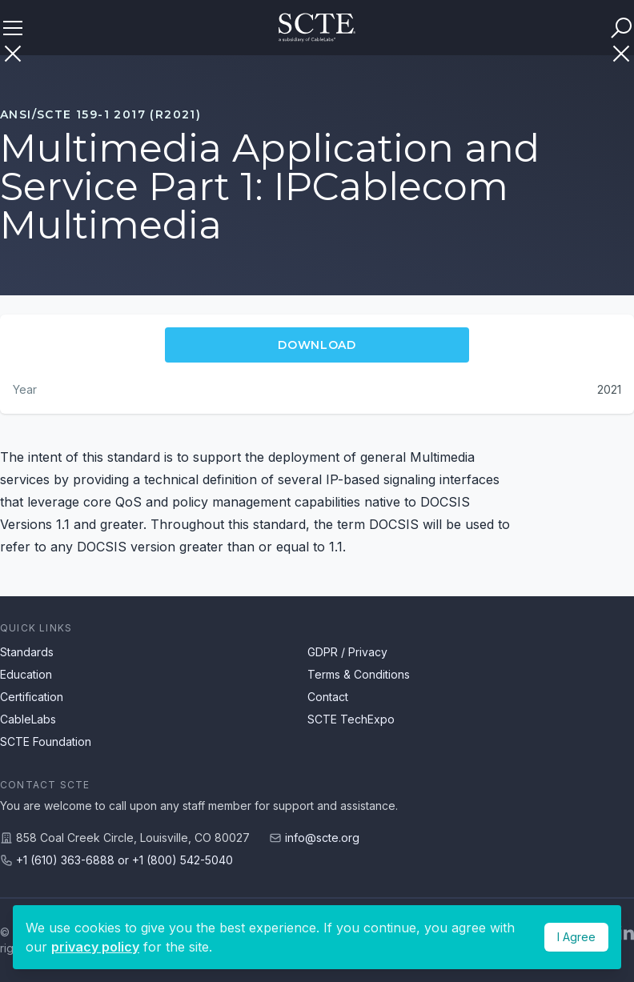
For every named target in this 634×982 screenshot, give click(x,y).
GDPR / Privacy (347, 652)
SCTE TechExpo (351, 719)
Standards (27, 652)
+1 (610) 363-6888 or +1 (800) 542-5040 (124, 860)
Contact (327, 696)
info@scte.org (322, 837)
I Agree (576, 937)
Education (26, 674)
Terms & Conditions (358, 674)
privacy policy (95, 947)
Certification (31, 696)
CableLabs (28, 719)
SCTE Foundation (45, 741)
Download (317, 345)
